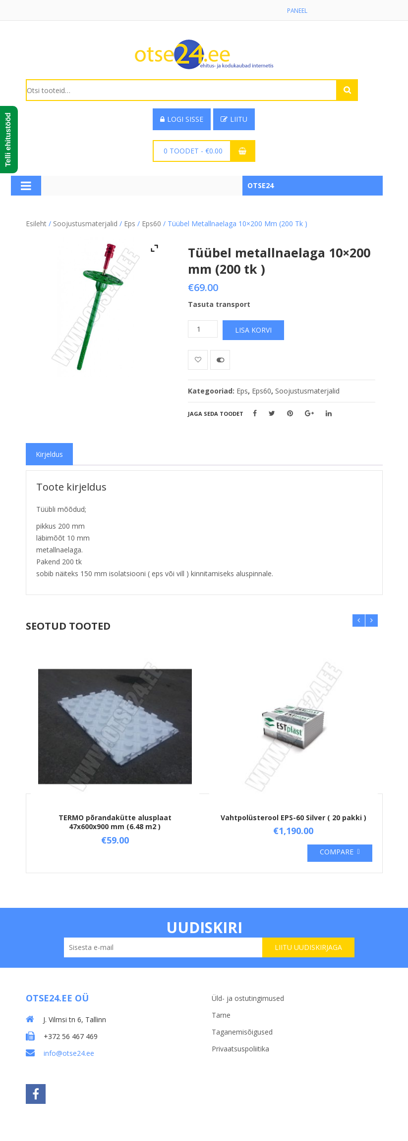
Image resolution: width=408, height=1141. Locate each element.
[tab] (49, 455)
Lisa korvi (253, 330)
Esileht (36, 224)
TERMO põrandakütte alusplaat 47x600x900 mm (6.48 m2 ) (115, 822)
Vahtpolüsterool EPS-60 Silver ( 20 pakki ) (293, 818)
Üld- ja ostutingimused (248, 997)
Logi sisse (181, 119)
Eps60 (151, 224)
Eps (129, 224)
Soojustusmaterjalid (85, 224)
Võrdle (220, 360)
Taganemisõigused (242, 1031)
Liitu (234, 119)
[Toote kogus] (203, 329)
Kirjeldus (49, 454)
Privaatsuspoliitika (240, 1047)
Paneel (297, 10)
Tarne (221, 1014)
